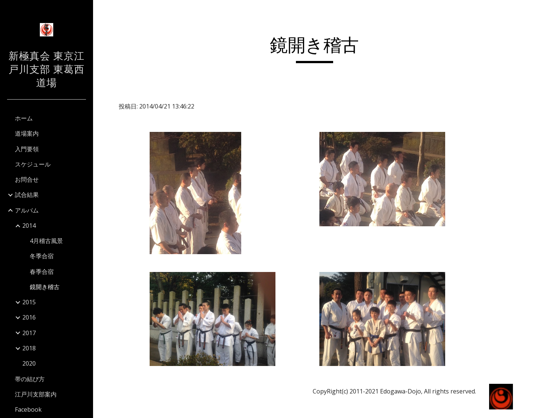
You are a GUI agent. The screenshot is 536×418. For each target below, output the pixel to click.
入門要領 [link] (27, 149)
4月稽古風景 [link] (46, 241)
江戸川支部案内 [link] (36, 394)
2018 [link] (29, 348)
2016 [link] (29, 317)
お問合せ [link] (27, 179)
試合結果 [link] (27, 195)
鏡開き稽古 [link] (45, 287)
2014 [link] (29, 225)
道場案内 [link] (27, 133)
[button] (527, 10)
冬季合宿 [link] (42, 256)
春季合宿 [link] (42, 272)
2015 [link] (29, 302)
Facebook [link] (28, 409)
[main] (314, 48)
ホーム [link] (24, 118)
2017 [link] (29, 333)
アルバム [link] (27, 210)
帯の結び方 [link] (30, 379)
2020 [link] (29, 363)
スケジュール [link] (33, 164)
